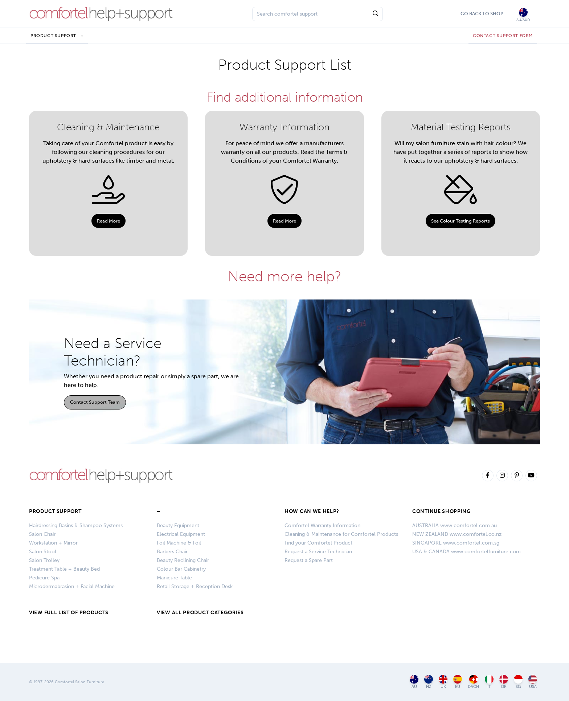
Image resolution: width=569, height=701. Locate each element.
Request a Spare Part (308, 560)
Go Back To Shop (481, 13)
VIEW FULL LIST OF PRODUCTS (69, 613)
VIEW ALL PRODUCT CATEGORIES (200, 613)
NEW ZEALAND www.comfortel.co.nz (457, 534)
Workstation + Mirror (53, 543)
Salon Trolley (44, 560)
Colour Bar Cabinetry (181, 569)
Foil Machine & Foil (179, 543)
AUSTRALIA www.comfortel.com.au (454, 525)
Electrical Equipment (181, 534)
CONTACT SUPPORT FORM (503, 35)
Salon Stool (42, 552)
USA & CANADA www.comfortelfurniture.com (466, 552)
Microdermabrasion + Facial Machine (72, 586)
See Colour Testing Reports (460, 221)
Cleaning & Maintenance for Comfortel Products (341, 534)
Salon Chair (42, 534)
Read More (108, 221)
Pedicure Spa (44, 578)
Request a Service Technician (318, 552)
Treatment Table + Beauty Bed (64, 569)
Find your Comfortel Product (318, 543)
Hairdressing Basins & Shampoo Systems (76, 525)
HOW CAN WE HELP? (311, 511)
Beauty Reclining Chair (183, 560)
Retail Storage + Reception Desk (195, 586)
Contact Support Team (95, 402)
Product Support (53, 35)
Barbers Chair (172, 552)
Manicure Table (174, 578)
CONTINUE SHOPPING (441, 511)
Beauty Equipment (178, 525)
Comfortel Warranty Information (322, 525)
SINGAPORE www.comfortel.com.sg (455, 543)
